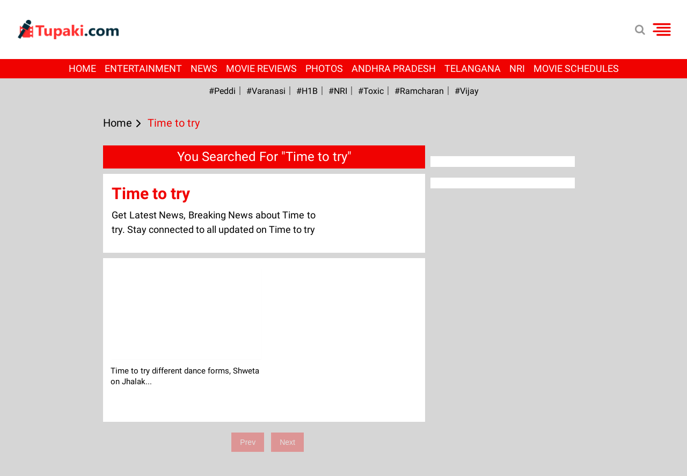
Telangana (472, 68)
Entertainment (143, 68)
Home (82, 68)
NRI (517, 68)
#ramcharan (419, 91)
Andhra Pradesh (394, 68)
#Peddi (222, 91)
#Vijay (467, 91)
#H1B (307, 91)
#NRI (337, 91)
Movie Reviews (261, 68)
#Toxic (371, 91)
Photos (324, 68)
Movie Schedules (576, 68)
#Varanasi (266, 91)
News (204, 68)
